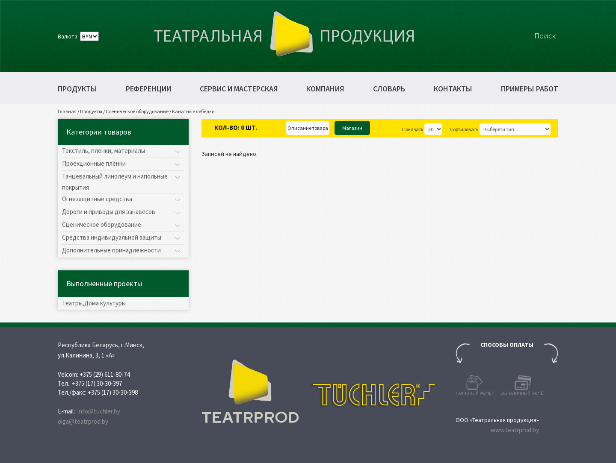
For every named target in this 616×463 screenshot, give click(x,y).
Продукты (77, 89)
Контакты (453, 89)
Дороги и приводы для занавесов (108, 212)
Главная (67, 111)
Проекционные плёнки (94, 163)
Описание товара (307, 128)
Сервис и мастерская (239, 89)
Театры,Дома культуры (94, 303)
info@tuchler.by (98, 411)
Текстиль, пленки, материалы (103, 151)
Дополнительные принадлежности (111, 250)
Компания (325, 89)
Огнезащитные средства (97, 199)
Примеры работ (529, 89)
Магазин (352, 128)
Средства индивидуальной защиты (111, 237)
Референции (148, 89)
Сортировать (464, 129)
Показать (412, 129)
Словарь (389, 89)
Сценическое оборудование (137, 111)
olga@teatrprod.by (83, 421)
